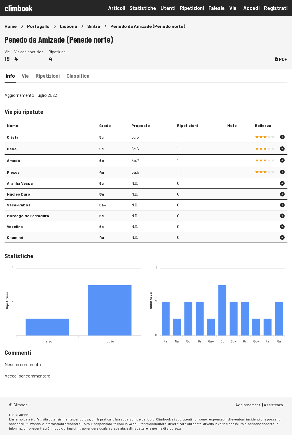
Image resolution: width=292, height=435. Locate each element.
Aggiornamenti (248, 404)
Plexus (13, 172)
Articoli (116, 8)
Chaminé (15, 237)
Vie (232, 8)
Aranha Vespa (20, 183)
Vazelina (15, 226)
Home (11, 26)
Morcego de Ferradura (28, 215)
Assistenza (273, 404)
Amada (13, 160)
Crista (13, 137)
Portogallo (38, 26)
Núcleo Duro (18, 194)
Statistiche (142, 8)
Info (10, 76)
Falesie (216, 8)
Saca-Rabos (19, 204)
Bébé (12, 148)
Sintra (93, 26)
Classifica (78, 76)
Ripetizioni (192, 8)
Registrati (275, 8)
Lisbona (68, 26)
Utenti (168, 8)
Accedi (251, 8)
